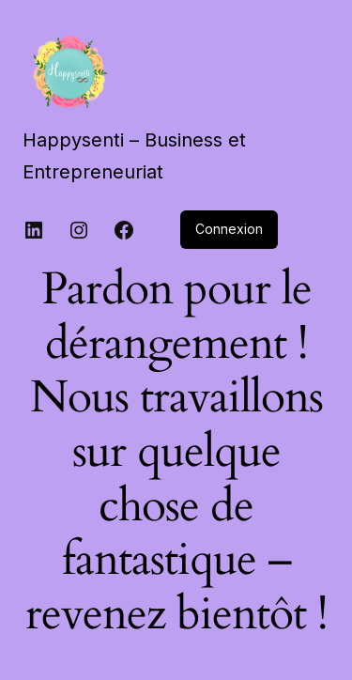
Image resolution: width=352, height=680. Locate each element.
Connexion (229, 229)
